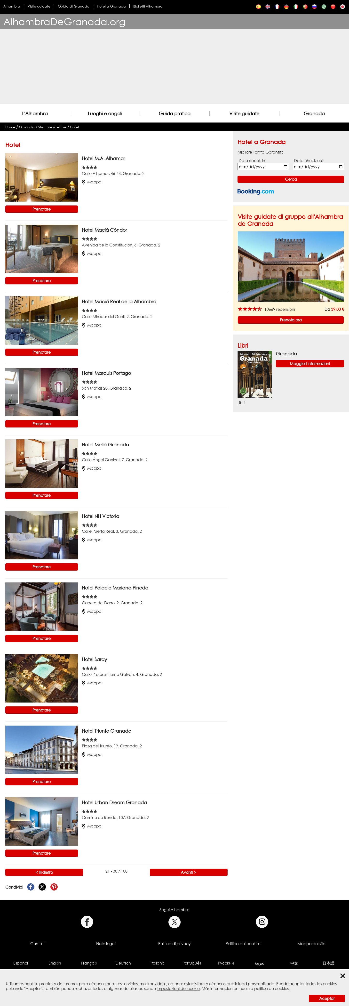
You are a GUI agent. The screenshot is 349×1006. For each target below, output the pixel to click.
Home (10, 127)
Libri (243, 345)
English (54, 963)
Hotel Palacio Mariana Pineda (115, 587)
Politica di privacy (174, 943)
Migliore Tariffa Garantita (261, 152)
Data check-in (252, 160)
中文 (294, 963)
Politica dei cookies (243, 943)
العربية (260, 963)
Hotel (74, 127)
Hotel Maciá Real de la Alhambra (119, 301)
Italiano (157, 963)
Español (20, 963)
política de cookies (271, 988)
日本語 (328, 963)
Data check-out (308, 160)
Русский (226, 963)
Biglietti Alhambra (148, 6)
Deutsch (123, 963)
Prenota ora (291, 320)
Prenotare (41, 209)
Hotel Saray (94, 659)
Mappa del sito (311, 943)
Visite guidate (39, 6)
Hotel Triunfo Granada (106, 731)
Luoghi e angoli (105, 113)
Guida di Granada (73, 6)
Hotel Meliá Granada (105, 444)
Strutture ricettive (52, 127)
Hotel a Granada (111, 6)
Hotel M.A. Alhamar (103, 158)
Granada (314, 113)
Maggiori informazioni (310, 363)
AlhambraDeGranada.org (64, 21)
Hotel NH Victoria (100, 516)
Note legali (106, 943)
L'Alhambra (35, 113)
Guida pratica (174, 113)
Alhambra (11, 6)
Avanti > (188, 872)
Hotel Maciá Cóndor (104, 230)
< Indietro (44, 872)
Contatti (37, 943)
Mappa (92, 182)
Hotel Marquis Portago (106, 373)
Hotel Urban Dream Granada (114, 802)
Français (89, 963)
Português (191, 963)
